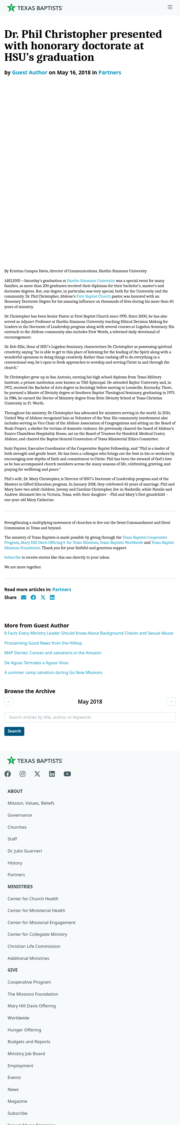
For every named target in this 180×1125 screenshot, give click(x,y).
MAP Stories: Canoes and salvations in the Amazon (53, 497)
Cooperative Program (29, 827)
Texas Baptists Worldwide (126, 386)
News (13, 934)
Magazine (17, 946)
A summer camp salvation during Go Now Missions (53, 516)
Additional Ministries (29, 803)
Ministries (20, 731)
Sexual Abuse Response (32, 970)
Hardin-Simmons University (95, 109)
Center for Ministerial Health (37, 755)
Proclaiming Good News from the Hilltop (43, 487)
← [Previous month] (9, 545)
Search (15, 575)
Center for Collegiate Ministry (38, 779)
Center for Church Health (33, 743)
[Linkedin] (52, 617)
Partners (109, 72)
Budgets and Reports (29, 887)
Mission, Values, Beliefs (31, 647)
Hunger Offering (24, 875)
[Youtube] (67, 617)
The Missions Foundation (33, 839)
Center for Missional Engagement (42, 767)
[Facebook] (9, 617)
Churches (17, 671)
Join (11, 982)
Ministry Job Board (26, 899)
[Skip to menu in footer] (170, 7)
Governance (20, 659)
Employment (20, 911)
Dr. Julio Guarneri (25, 695)
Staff (12, 684)
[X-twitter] (37, 617)
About (15, 636)
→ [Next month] (171, 545)
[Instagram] (22, 617)
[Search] (167, 1013)
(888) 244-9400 (22, 1100)
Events (14, 923)
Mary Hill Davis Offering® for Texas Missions (61, 386)
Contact (14, 1089)
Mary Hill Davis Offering (32, 851)
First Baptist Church (97, 125)
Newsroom (18, 1064)
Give (13, 815)
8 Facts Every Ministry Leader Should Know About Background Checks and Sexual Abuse (88, 477)
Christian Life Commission (34, 791)
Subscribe (12, 401)
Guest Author (29, 72)
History (15, 707)
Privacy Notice (21, 1076)
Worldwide (18, 863)
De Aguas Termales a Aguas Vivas (36, 507)
